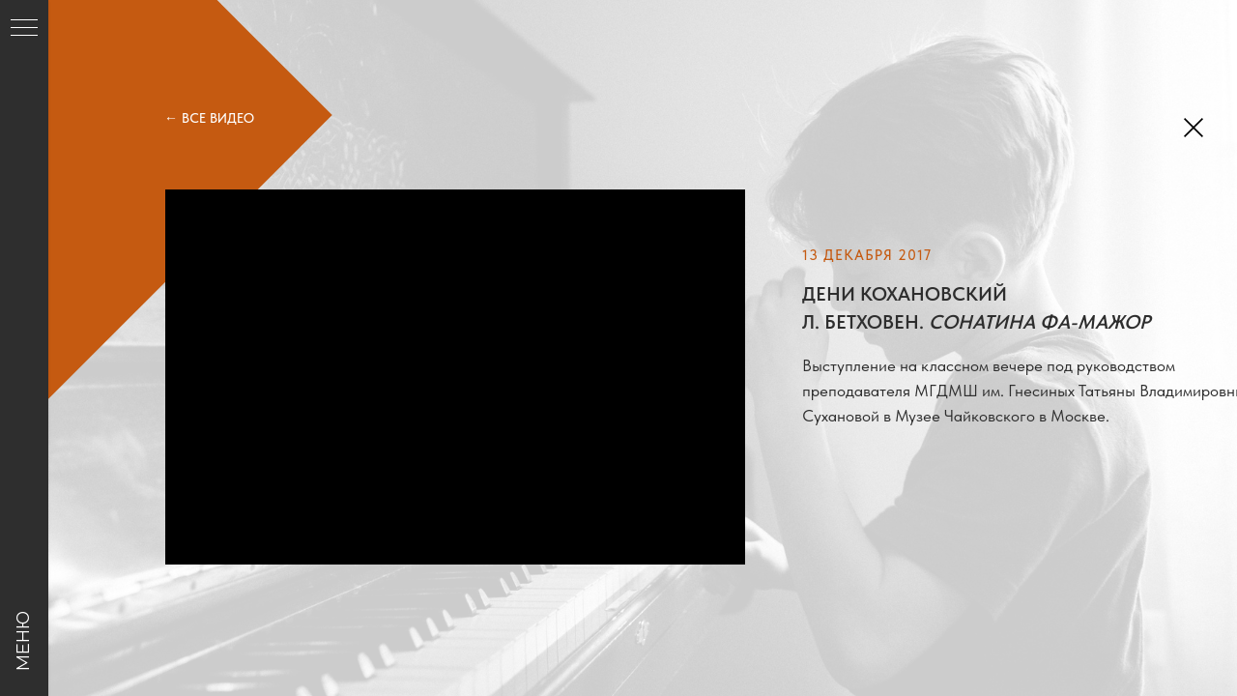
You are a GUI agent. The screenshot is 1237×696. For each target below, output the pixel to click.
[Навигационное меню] (24, 29)
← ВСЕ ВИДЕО (209, 118)
